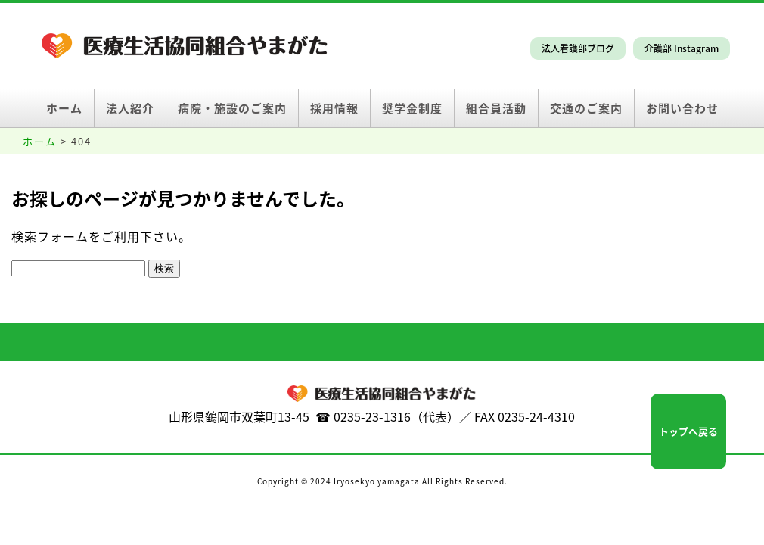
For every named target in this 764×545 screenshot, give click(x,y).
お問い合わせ (682, 108)
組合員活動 (496, 108)
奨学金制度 (412, 108)
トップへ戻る (688, 431)
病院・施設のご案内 (232, 108)
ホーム (64, 108)
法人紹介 (130, 108)
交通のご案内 (586, 108)
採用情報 (334, 108)
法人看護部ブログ (578, 48)
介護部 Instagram (681, 48)
